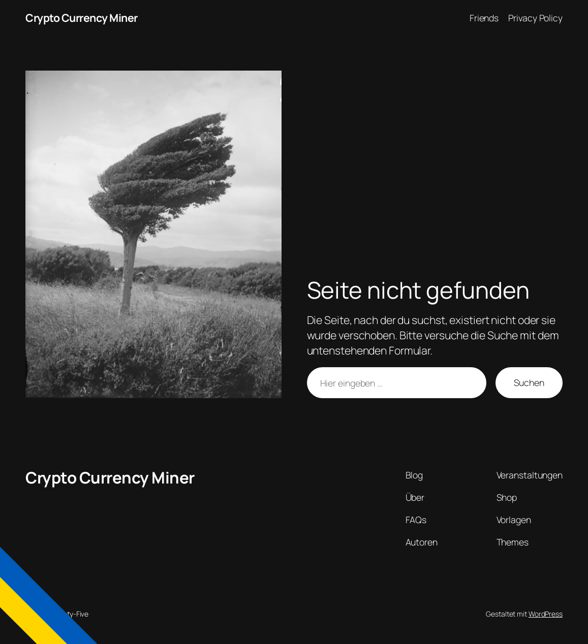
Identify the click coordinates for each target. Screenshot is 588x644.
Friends (484, 18)
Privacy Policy (535, 18)
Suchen (529, 382)
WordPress (546, 614)
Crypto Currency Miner (81, 17)
